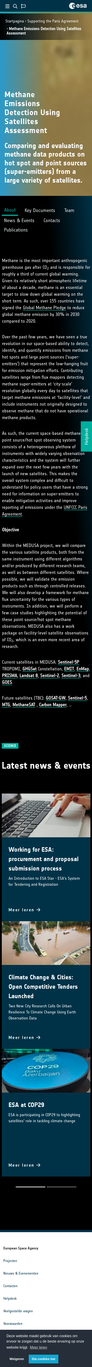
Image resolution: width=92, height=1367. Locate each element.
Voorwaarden (12, 1323)
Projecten (10, 1261)
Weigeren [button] (16, 1359)
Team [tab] (69, 210)
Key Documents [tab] (40, 210)
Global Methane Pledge (44, 307)
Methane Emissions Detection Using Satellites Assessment (44, 30)
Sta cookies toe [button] (43, 1359)
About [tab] (10, 210)
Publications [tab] (16, 230)
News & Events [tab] (19, 220)
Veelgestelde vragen (18, 1311)
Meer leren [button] (38, 1347)
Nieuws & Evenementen (20, 1273)
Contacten (10, 1286)
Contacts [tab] (52, 220)
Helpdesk (10, 1298)
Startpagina (14, 21)
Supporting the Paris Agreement (53, 21)
